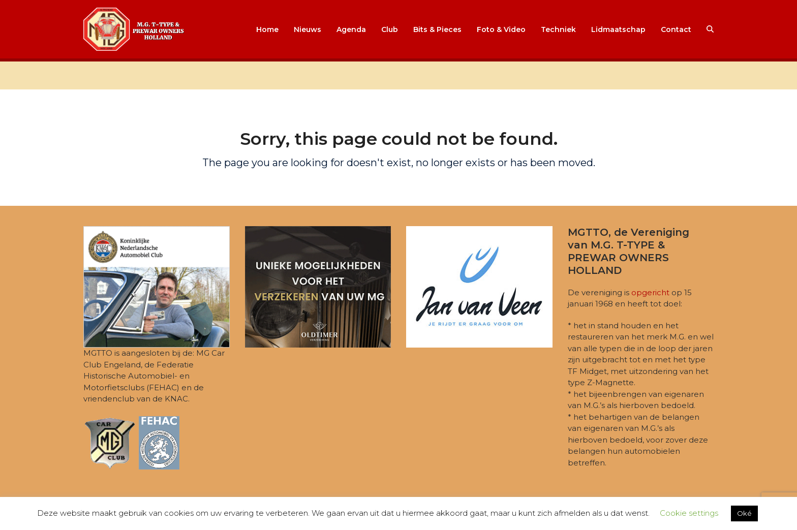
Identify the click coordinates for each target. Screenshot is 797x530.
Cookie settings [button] (689, 513)
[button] (710, 29)
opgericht (650, 292)
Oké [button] (744, 513)
